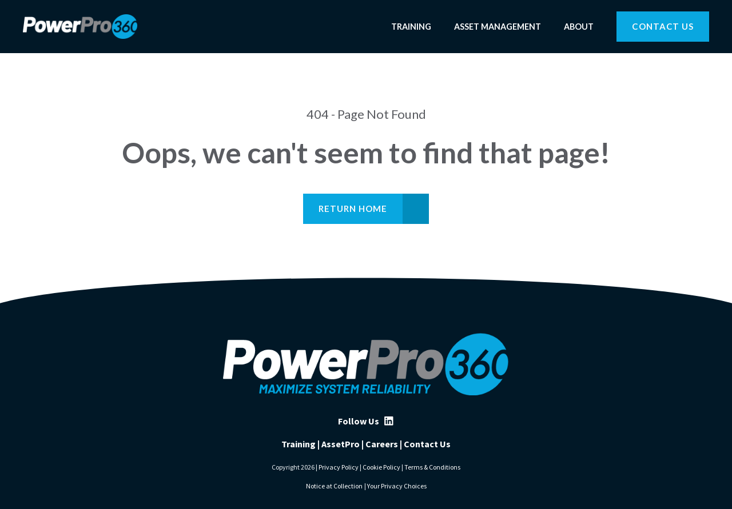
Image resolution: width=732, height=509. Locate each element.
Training (411, 26)
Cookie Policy (381, 467)
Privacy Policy (339, 467)
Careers (381, 444)
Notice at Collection (334, 486)
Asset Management (497, 26)
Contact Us (663, 26)
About (579, 26)
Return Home (353, 208)
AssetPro (340, 444)
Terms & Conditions (432, 467)
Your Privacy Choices (397, 486)
